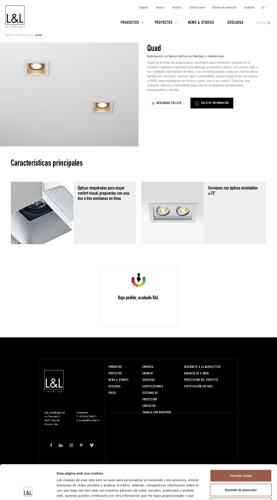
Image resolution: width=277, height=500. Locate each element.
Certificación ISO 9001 (198, 386)
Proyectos (163, 22)
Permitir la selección (241, 457)
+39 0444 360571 (87, 416)
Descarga (235, 22)
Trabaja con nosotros (156, 412)
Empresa (143, 7)
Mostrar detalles (234, 491)
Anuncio (160, 7)
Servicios (177, 7)
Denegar (240, 471)
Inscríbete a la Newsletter (202, 366)
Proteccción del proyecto (201, 379)
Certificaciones (197, 7)
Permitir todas (241, 443)
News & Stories (201, 22)
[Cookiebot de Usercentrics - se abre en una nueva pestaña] (28, 491)
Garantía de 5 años (196, 373)
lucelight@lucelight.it (89, 420)
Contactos (249, 7)
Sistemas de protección (224, 7)
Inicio (9, 35)
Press (112, 392)
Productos (130, 22)
